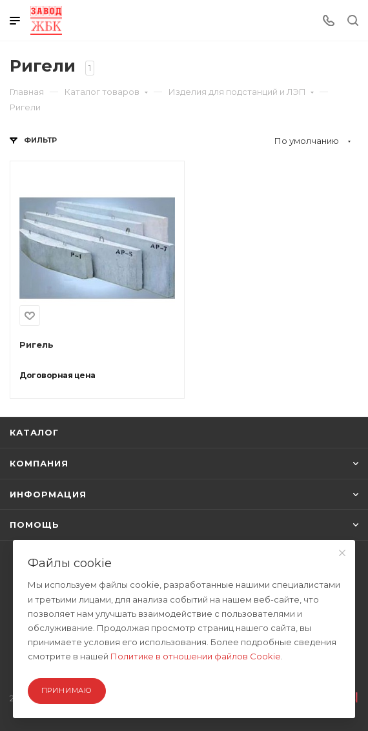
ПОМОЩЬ (184, 524)
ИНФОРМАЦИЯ (184, 494)
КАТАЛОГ (34, 432)
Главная (27, 91)
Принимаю (66, 690)
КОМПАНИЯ (184, 463)
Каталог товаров (106, 91)
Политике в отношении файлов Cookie (195, 656)
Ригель (36, 344)
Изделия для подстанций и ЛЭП (241, 91)
